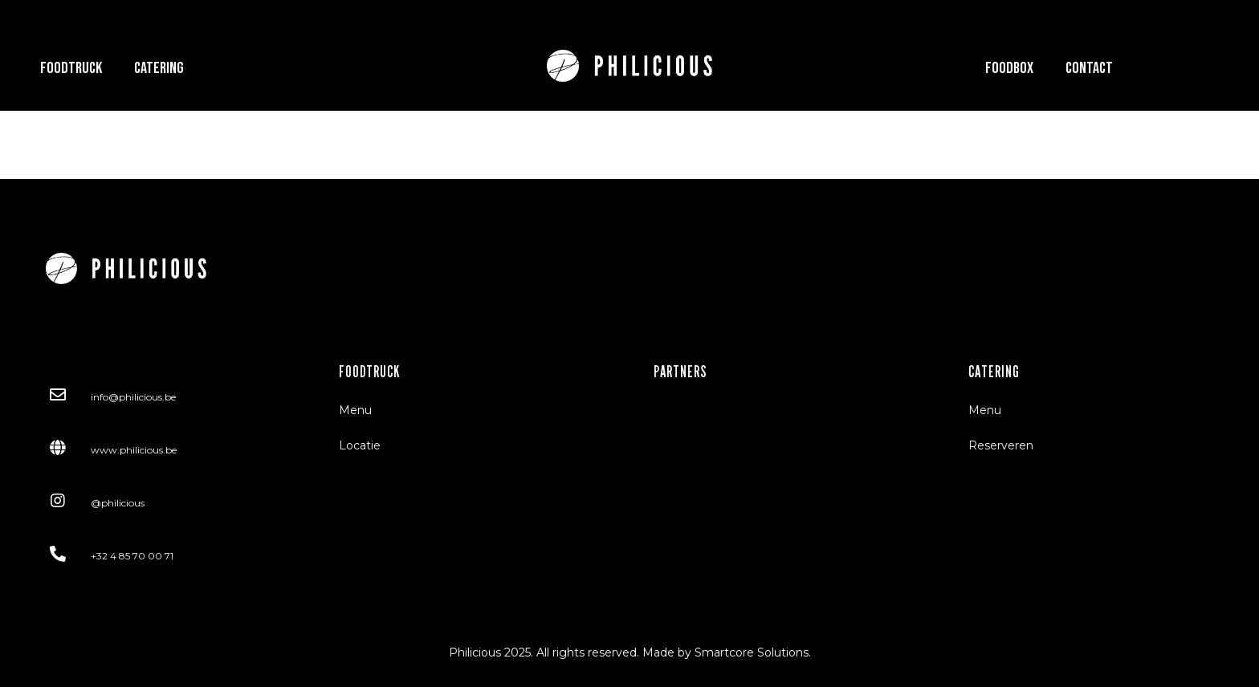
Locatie (360, 445)
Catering (159, 68)
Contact (1089, 68)
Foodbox (1009, 68)
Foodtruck (71, 68)
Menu (355, 410)
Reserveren (1000, 445)
